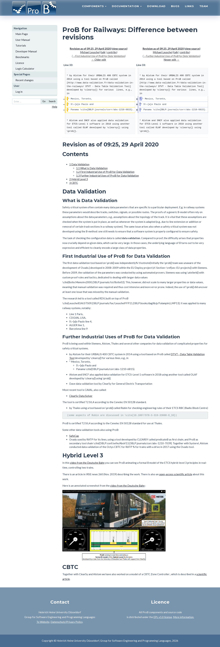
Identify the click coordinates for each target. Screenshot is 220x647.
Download (156, 9)
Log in (19, 91)
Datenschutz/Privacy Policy (66, 621)
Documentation (127, 9)
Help (54, 106)
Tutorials (20, 45)
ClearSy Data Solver (80, 395)
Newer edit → (171, 59)
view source (119, 48)
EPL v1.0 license (162, 617)
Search (52, 101)
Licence (19, 62)
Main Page (21, 33)
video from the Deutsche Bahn (87, 462)
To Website (43, 621)
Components (94, 9)
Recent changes (24, 80)
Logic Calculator (24, 68)
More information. (183, 617)
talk (103, 52)
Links (189, 9)
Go (44, 101)
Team (203, 9)
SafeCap (74, 435)
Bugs (175, 9)
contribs (112, 52)
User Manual (22, 39)
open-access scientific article (175, 474)
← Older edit (98, 59)
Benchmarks (22, 57)
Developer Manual (26, 51)
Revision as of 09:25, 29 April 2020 (90, 48)
